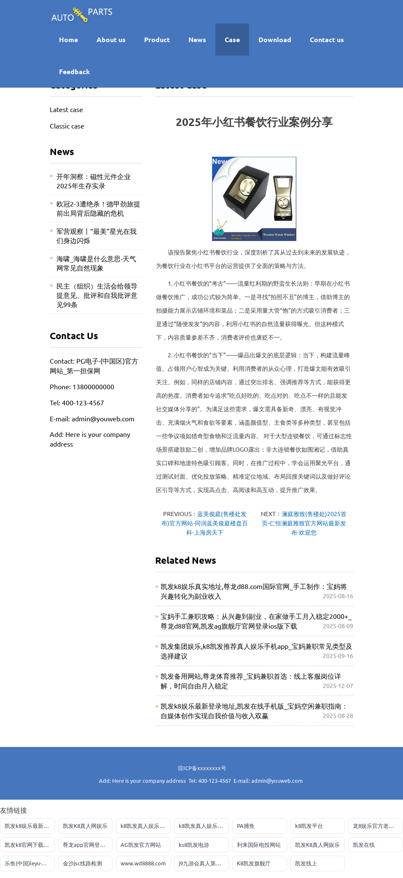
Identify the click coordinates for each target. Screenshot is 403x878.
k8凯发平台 (309, 825)
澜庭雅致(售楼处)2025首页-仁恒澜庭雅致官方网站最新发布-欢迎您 (304, 523)
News (197, 39)
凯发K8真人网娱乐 (85, 825)
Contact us (327, 39)
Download (274, 39)
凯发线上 (306, 863)
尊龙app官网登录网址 (88, 844)
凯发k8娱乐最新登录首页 (30, 825)
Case (232, 39)
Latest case (66, 109)
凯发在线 (364, 844)
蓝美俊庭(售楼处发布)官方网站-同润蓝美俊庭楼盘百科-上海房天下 (204, 523)
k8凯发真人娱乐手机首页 (146, 825)
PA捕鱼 (246, 825)
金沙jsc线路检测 (82, 863)
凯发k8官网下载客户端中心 (30, 844)
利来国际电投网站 (259, 844)
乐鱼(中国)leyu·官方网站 (30, 863)
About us (111, 39)
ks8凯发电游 (194, 844)
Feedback (74, 71)
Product (157, 39)
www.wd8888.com (143, 863)
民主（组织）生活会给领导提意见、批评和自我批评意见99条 (96, 294)
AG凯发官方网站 (141, 844)
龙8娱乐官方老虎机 (376, 825)
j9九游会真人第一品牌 (204, 863)
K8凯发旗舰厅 (254, 863)
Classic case (67, 125)
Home (68, 39)
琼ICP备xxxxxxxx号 (202, 767)
